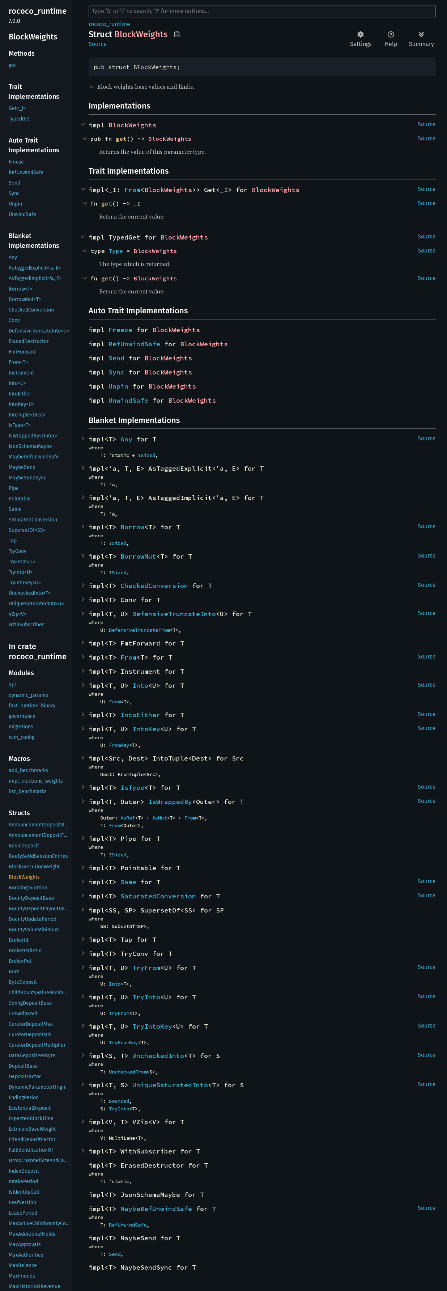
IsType (132, 787)
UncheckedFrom (127, 1071)
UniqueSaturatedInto (170, 1085)
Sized (148, 455)
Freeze (120, 330)
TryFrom (146, 968)
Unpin (118, 386)
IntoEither (140, 715)
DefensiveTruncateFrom (139, 630)
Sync (116, 372)
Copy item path (177, 34)
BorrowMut (138, 556)
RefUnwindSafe (134, 344)
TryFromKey (123, 1042)
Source (98, 44)
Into (140, 685)
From (132, 190)
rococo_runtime (109, 24)
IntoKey (146, 729)
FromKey (119, 745)
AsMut (159, 817)
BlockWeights (132, 125)
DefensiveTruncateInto (174, 614)
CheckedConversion (154, 585)
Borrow (132, 527)
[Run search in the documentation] (262, 11)
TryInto (146, 997)
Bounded (119, 1101)
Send (116, 358)
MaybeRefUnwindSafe (156, 1209)
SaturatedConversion (158, 896)
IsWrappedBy (170, 801)
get (121, 138)
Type (115, 250)
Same (128, 882)
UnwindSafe (128, 400)
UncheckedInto (158, 1055)
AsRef (127, 817)
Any (126, 439)
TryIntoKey (152, 1026)
